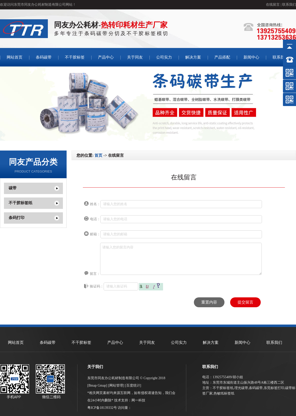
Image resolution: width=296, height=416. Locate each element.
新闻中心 (251, 57)
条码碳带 (44, 57)
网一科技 (138, 400)
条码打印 (16, 218)
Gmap (102, 385)
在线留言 (273, 4)
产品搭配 (222, 57)
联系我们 (289, 4)
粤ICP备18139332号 (102, 408)
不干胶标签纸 (20, 203)
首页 (98, 155)
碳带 (13, 188)
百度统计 (133, 385)
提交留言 (245, 302)
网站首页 (14, 57)
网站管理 (116, 385)
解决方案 (193, 57)
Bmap (93, 385)
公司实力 (164, 57)
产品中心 (106, 57)
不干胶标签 (75, 57)
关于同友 (135, 57)
